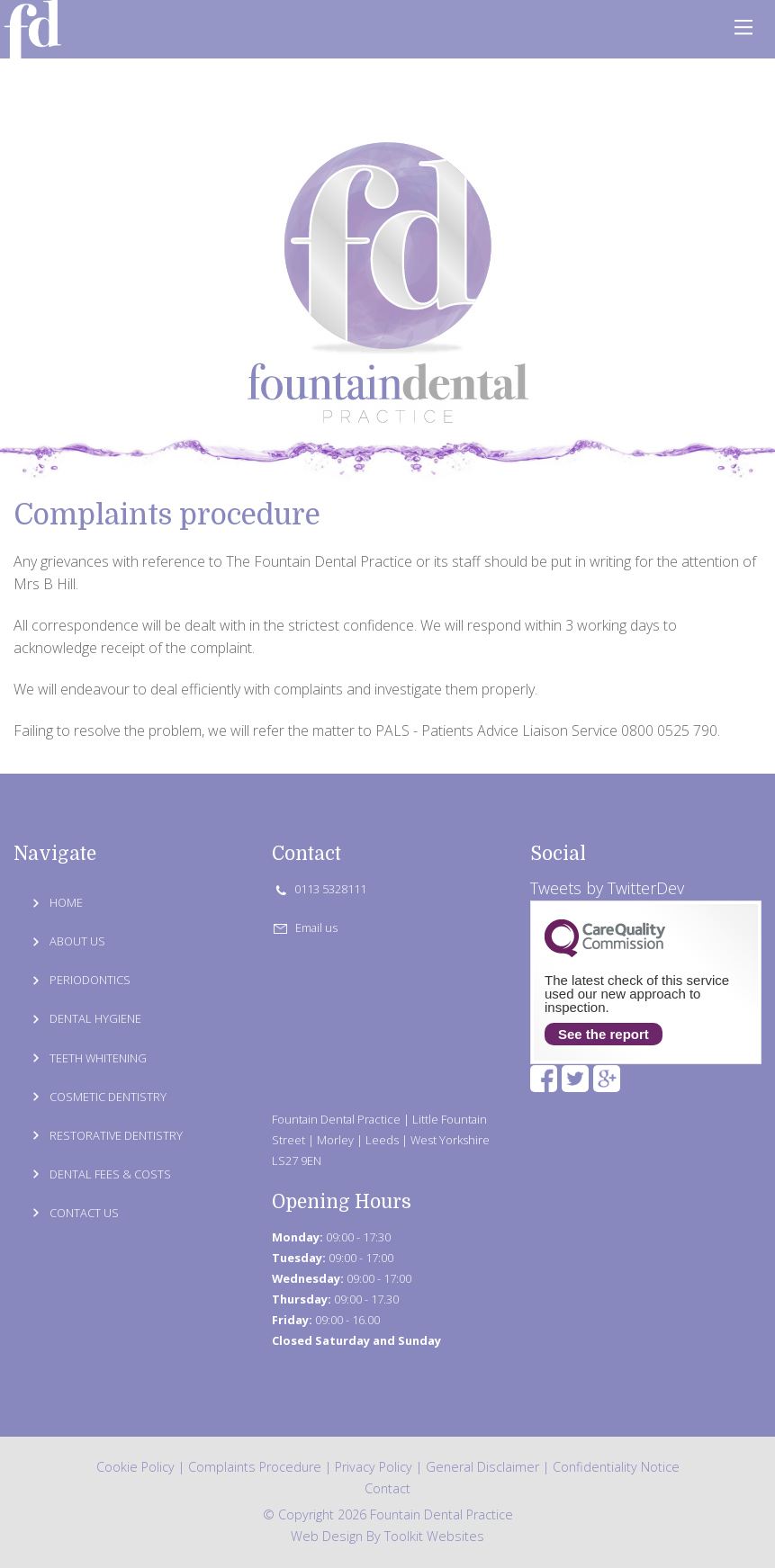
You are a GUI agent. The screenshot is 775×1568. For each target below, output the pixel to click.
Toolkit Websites (434, 1536)
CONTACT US (84, 1213)
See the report (603, 1034)
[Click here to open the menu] (743, 26)
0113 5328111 (319, 889)
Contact (387, 1488)
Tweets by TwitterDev (607, 888)
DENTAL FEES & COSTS (110, 1174)
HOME (66, 902)
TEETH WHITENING (98, 1058)
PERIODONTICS (90, 980)
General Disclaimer (482, 1466)
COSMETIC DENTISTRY (108, 1097)
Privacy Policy (373, 1466)
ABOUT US (77, 941)
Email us (306, 927)
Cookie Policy (135, 1466)
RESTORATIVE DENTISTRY (116, 1135)
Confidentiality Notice (616, 1466)
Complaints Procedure (254, 1466)
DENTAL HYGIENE (95, 1018)
